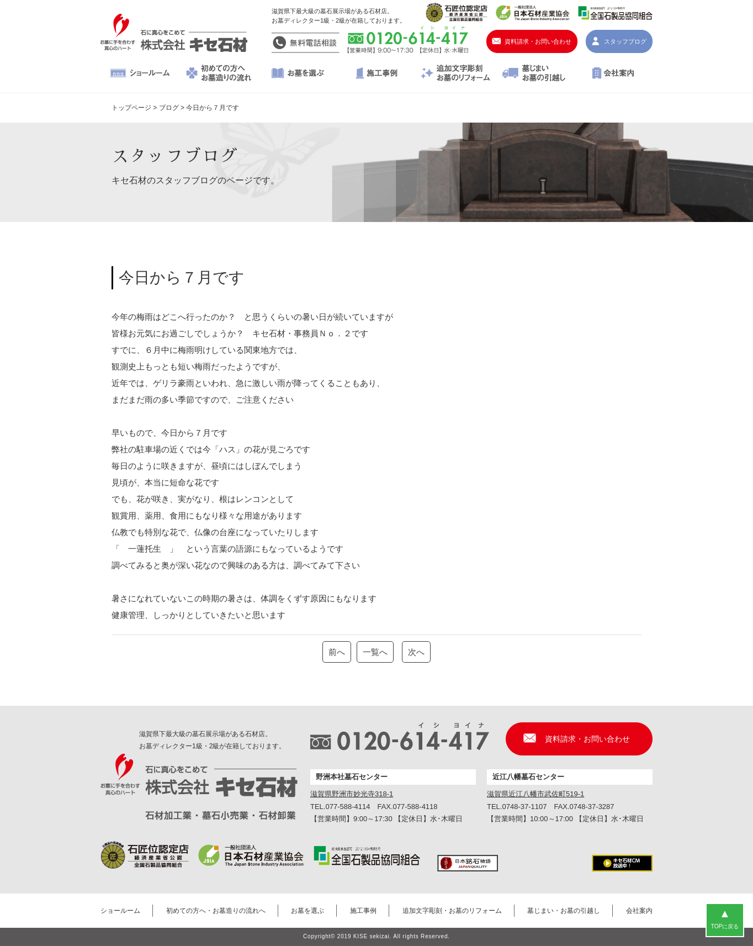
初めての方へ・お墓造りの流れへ (219, 74)
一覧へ (375, 652)
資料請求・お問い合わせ (538, 41)
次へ (416, 652)
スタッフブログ (625, 41)
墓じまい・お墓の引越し (534, 74)
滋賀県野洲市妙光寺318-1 (351, 794)
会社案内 (613, 74)
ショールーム (140, 74)
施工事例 (376, 74)
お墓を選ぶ (298, 74)
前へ (336, 652)
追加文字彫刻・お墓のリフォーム (455, 74)
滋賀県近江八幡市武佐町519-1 (535, 794)
